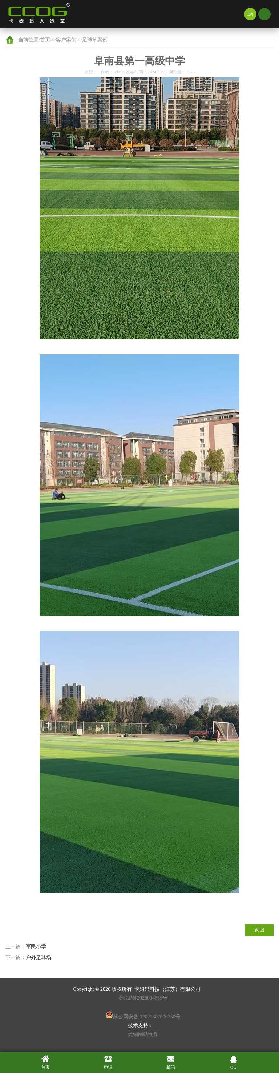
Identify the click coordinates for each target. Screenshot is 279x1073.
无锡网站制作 (143, 1034)
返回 (259, 930)
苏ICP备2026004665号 (143, 998)
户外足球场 (38, 957)
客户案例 (66, 40)
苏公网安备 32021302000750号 (143, 1015)
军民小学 (36, 946)
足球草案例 (95, 40)
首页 (45, 40)
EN (250, 14)
